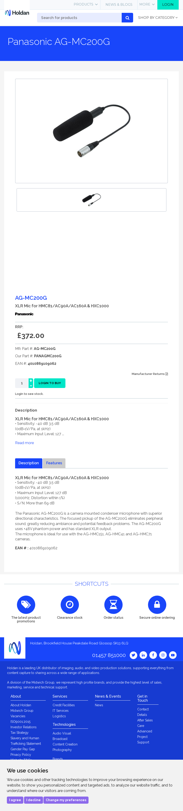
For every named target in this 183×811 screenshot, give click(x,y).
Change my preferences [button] (66, 800)
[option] (91, 200)
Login (168, 5)
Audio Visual (62, 733)
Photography (62, 750)
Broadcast (60, 739)
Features (54, 463)
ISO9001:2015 (20, 721)
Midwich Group (22, 710)
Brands (58, 759)
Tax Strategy (20, 732)
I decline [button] (33, 800)
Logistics (59, 716)
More (144, 4)
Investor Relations (24, 727)
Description (29, 463)
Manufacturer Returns (150, 374)
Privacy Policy (21, 754)
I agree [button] (15, 800)
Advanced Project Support (144, 736)
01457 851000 (109, 655)
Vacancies (18, 716)
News (99, 705)
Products (83, 4)
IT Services (61, 710)
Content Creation (65, 744)
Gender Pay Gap (23, 749)
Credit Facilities (64, 705)
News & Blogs (118, 5)
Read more (24, 443)
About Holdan (21, 705)
